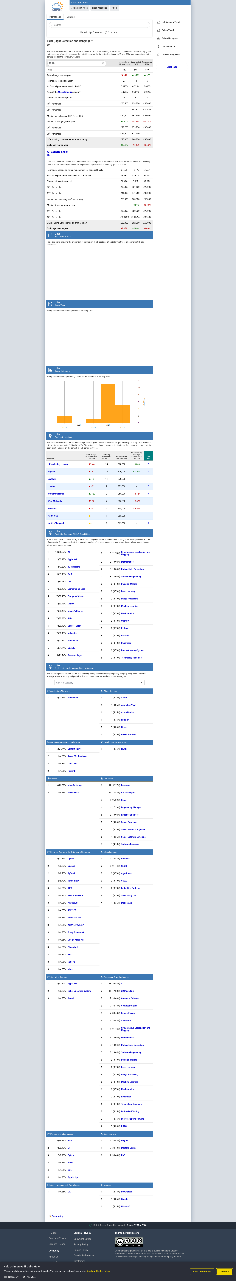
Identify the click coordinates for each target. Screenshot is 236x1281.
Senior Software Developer (133, 837)
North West (53, 516)
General (53, 778)
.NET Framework (75, 895)
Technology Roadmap (131, 658)
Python (124, 628)
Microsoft (125, 1206)
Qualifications (110, 1134)
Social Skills (73, 792)
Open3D (71, 648)
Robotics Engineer (129, 815)
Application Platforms (60, 691)
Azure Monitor (128, 712)
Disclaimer (79, 1261)
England (52, 471)
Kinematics (73, 640)
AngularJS (73, 903)
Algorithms (126, 873)
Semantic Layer (75, 655)
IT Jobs (53, 1232)
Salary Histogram (170, 38)
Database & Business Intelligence (65, 742)
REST (70, 954)
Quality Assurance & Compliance (65, 1185)
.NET (70, 888)
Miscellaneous (65, 92)
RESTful (71, 962)
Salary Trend (168, 30)
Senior (124, 800)
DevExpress (126, 1192)
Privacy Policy (81, 1244)
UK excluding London (58, 464)
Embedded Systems (130, 888)
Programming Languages (61, 1134)
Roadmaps (126, 643)
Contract (71, 17)
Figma (124, 727)
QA (69, 1192)
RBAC (124, 1126)
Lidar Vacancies (99, 8)
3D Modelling (74, 567)
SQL (70, 1170)
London (51, 486)
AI (69, 552)
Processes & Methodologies (116, 977)
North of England (56, 523)
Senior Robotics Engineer (133, 829)
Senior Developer (129, 822)
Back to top (57, 1216)
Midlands (52, 508)
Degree (71, 603)
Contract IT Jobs (57, 1238)
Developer (126, 785)
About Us (53, 1256)
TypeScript (73, 1177)
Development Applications (115, 742)
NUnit (123, 749)
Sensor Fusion (74, 626)
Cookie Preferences (84, 1255)
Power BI (72, 771)
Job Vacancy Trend (171, 22)
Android (71, 998)
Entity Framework (76, 932)
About (114, 8)
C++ (69, 581)
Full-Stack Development (132, 1119)
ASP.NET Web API (76, 925)
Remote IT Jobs (57, 1244)
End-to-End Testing (130, 1111)
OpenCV (125, 621)
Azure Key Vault (128, 705)
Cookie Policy (81, 1250)
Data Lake (72, 763)
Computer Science (76, 589)
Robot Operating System (132, 650)
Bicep (70, 1162)
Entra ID (125, 720)
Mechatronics (127, 613)
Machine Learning (129, 606)
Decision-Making (129, 584)
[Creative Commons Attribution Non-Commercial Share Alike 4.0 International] (151, 1241)
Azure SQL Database (77, 756)
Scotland (52, 479)
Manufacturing (75, 785)
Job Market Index (79, 8)
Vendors (107, 1185)
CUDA (124, 881)
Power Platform (128, 734)
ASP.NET (72, 910)
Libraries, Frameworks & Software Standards (70, 852)
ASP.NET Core (74, 917)
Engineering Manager (131, 807)
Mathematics (127, 562)
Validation (72, 633)
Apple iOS (72, 559)
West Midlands (55, 501)
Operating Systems (59, 977)
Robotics (125, 858)
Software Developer (130, 844)
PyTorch (125, 635)
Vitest (70, 969)
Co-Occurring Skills (171, 54)
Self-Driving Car (128, 895)
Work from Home (56, 494)
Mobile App (126, 903)
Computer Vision (76, 596)
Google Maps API (76, 940)
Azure (124, 697)
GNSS (124, 866)
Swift (70, 574)
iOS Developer (127, 792)
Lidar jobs (172, 67)
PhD (70, 618)
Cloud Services (110, 691)
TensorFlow (73, 881)
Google (124, 1199)
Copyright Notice (83, 1238)
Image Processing (129, 599)
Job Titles (108, 778)
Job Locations (168, 46)
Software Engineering (131, 576)
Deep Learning (128, 591)
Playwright (73, 947)
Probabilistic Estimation (132, 569)
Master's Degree (75, 611)
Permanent (55, 17)
